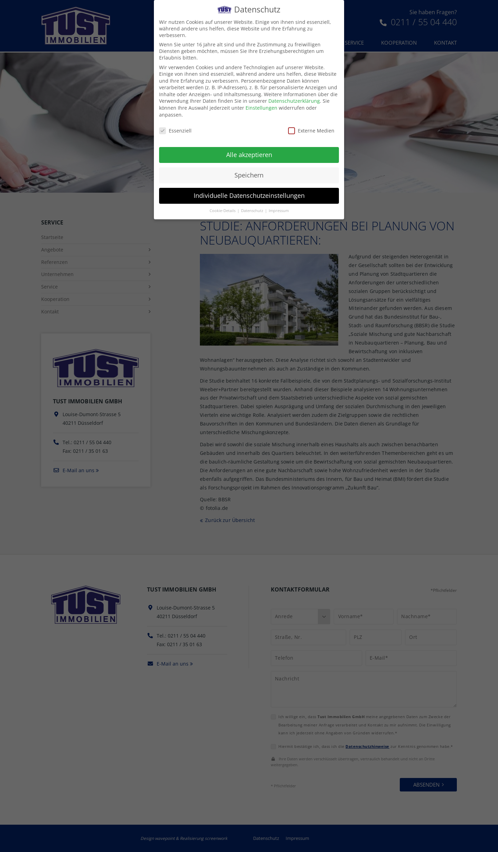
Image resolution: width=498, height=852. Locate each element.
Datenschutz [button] (252, 205)
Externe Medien (311, 125)
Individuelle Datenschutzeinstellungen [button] (249, 190)
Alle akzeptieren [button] (249, 149)
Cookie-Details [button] (223, 205)
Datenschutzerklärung (294, 95)
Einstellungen (261, 102)
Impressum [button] (279, 205)
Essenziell (175, 125)
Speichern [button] (249, 170)
